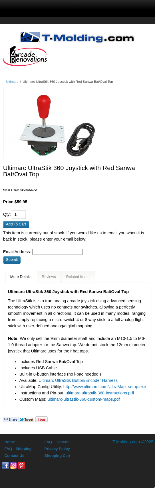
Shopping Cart (57, 455)
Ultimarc (12, 81)
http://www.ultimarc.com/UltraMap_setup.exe (104, 386)
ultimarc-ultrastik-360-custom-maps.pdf (83, 399)
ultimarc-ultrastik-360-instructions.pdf (100, 393)
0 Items (123, 7)
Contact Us (14, 455)
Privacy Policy (57, 449)
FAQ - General (56, 442)
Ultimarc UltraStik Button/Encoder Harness (78, 380)
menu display (34, 7)
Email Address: (17, 251)
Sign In (92, 7)
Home (9, 442)
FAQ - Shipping (17, 449)
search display (63, 7)
